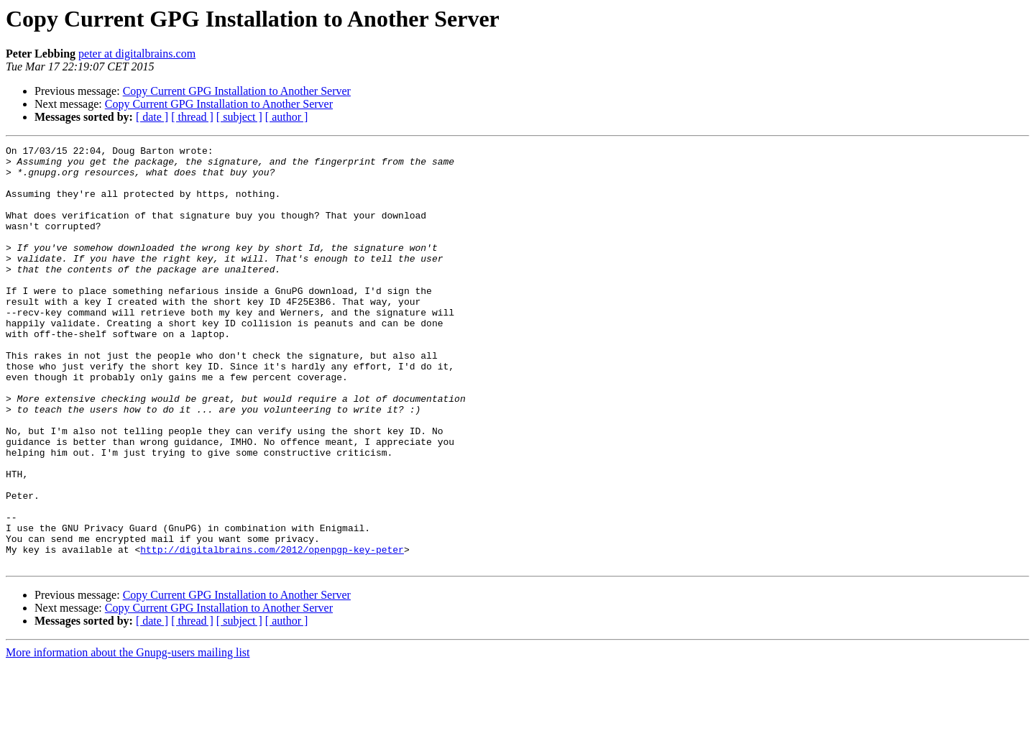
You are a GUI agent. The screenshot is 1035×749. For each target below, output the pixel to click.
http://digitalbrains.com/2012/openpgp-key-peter (272, 631)
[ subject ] (239, 117)
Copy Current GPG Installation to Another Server (237, 91)
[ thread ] (192, 117)
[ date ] (152, 117)
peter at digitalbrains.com (137, 53)
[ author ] (286, 117)
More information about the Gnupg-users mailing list (128, 736)
